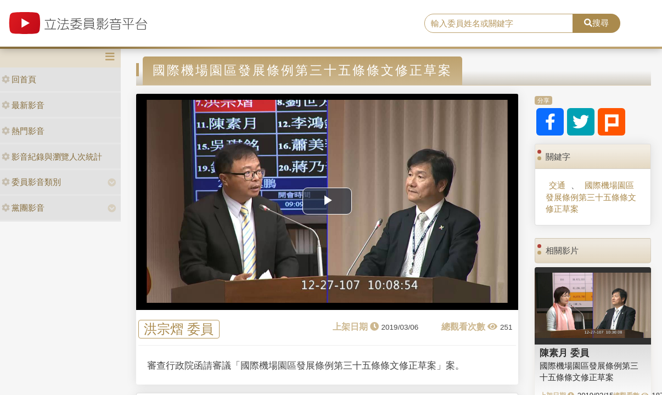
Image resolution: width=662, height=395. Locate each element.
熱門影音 (23, 131)
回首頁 (19, 79)
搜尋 (596, 22)
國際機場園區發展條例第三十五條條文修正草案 (591, 196)
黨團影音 (23, 207)
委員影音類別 (31, 182)
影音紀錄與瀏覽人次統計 (52, 156)
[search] (498, 23)
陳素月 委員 (564, 353)
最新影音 (23, 105)
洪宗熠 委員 (179, 329)
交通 (557, 185)
